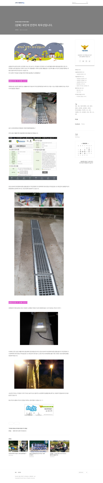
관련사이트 (81, 472)
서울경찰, (77, 112)
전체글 (78, 69)
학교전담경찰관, (78, 110)
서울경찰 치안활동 (82, 80)
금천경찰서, (85, 108)
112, (93, 112)
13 (80, 151)
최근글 (76, 119)
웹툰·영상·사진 (79, 88)
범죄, (90, 110)
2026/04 (85, 143)
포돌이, (91, 106)
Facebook (77, 124)
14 (82, 151)
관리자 (19, 472)
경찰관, (76, 108)
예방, (91, 112)
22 (84, 153)
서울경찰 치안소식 (81, 82)
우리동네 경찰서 (80, 94)
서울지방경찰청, (83, 106)
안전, (76, 114)
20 (80, 153)
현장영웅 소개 (81, 84)
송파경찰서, (84, 112)
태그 (16, 472)
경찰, (76, 106)
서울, (79, 106)
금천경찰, (80, 108)
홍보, (88, 112)
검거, (80, 112)
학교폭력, (84, 110)
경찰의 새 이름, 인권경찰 (83, 85)
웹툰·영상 (80, 90)
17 (89, 151)
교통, (88, 106)
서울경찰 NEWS (79, 72)
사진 (79, 92)
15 (84, 151)
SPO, (87, 110)
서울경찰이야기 (79, 76)
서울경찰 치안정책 (82, 78)
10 (89, 149)
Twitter (83, 124)
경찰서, (89, 108)
